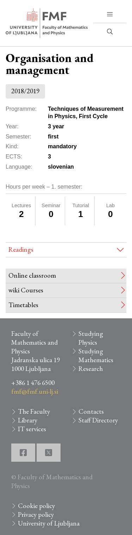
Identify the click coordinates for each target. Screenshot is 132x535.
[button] (109, 14)
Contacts (91, 411)
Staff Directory (98, 420)
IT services (32, 429)
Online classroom (32, 275)
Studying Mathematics (95, 355)
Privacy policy (36, 514)
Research (90, 368)
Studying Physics (90, 338)
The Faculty (34, 411)
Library (27, 420)
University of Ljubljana (49, 523)
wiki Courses (25, 290)
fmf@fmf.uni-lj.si (34, 391)
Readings (20, 249)
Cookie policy (36, 505)
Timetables (23, 304)
